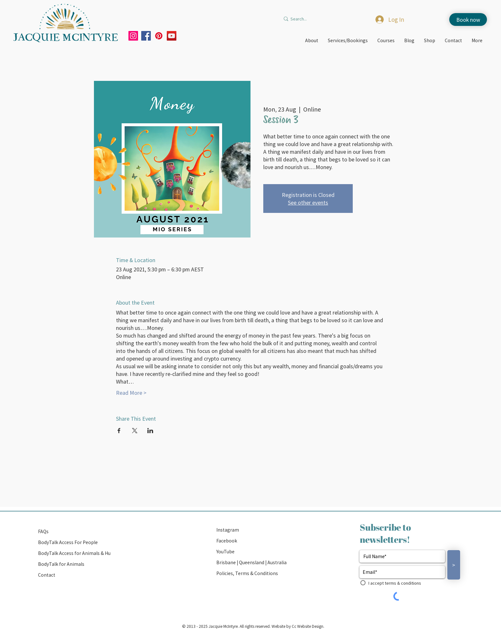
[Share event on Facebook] (119, 430)
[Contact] (74, 575)
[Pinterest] (159, 36)
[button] (252, 562)
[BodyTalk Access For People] (74, 542)
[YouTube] (171, 36)
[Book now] (468, 19)
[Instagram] (133, 36)
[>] (453, 565)
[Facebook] (146, 36)
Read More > (131, 392)
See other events (308, 202)
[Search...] (315, 19)
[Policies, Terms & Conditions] (252, 573)
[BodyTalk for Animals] (74, 564)
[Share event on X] (135, 430)
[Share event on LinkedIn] (150, 430)
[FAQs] (74, 531)
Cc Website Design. (307, 626)
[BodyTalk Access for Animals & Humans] (80, 553)
